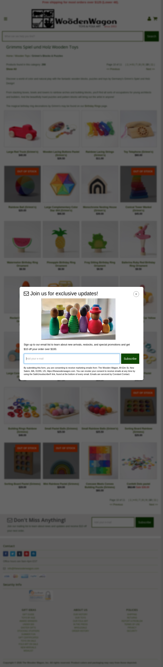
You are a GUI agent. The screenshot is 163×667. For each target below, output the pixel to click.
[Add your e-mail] (72, 359)
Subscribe (130, 358)
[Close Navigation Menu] (136, 294)
